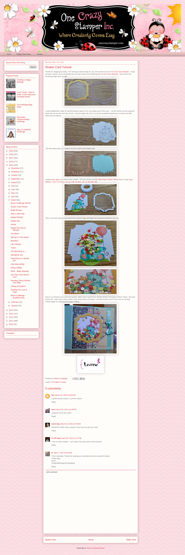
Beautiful (14, 241)
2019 (11, 151)
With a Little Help (17, 214)
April (13, 196)
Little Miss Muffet (17, 264)
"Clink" (13, 248)
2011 (11, 321)
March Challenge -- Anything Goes (18, 296)
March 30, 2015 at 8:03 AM (66, 409)
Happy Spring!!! (17, 217)
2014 (11, 310)
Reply (53, 402)
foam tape (55, 180)
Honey (13, 224)
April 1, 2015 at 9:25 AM (63, 453)
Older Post (131, 540)
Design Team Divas (23, 54)
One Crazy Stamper (110, 74)
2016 (11, 162)
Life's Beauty (16, 244)
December (15, 168)
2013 (11, 314)
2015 (11, 165)
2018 (11, 154)
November (15, 172)
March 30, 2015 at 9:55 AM (71, 424)
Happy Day (15, 221)
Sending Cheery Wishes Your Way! (20, 282)
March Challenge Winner (21, 203)
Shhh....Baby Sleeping (20, 271)
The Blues (15, 234)
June (13, 189)
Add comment (51, 472)
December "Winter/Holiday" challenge (23, 119)
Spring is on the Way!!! (20, 237)
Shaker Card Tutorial (19, 207)
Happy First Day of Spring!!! (18, 229)
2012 (11, 317)
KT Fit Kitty (55, 438)
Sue (53, 395)
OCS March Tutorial (58, 382)
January (14, 306)
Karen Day (55, 424)
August (14, 182)
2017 (11, 158)
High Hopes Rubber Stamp (108, 180)
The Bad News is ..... (19, 251)
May (13, 193)
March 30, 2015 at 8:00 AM (65, 395)
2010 (11, 324)
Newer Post (50, 540)
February (15, 302)
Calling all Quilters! (18, 286)
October (14, 175)
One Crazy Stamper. (121, 72)
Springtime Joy (17, 255)
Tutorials (39, 54)
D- (52, 453)
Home (9, 54)
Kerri (53, 409)
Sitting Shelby (16, 268)
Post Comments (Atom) (95, 548)
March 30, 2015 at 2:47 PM (71, 438)
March (14, 200)
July (13, 186)
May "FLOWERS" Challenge (24, 131)
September (15, 179)
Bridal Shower (16, 210)
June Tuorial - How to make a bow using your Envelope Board (26, 94)
